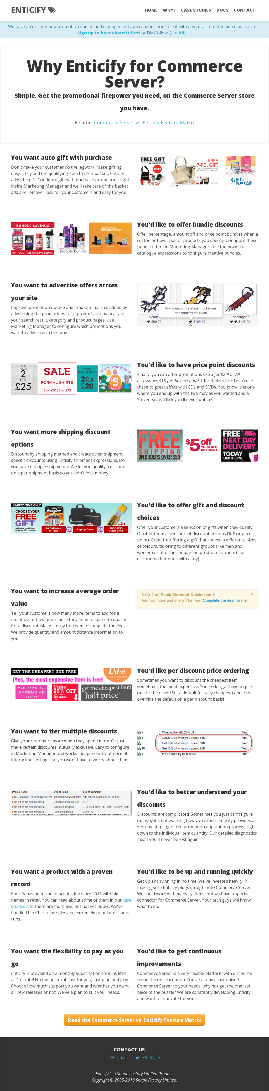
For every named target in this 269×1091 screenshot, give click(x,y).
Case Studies (196, 10)
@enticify (178, 33)
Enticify (33, 9)
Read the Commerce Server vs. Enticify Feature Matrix (134, 1020)
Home (151, 10)
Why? (169, 10)
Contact (244, 10)
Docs (222, 10)
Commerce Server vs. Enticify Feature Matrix (144, 122)
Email (121, 1057)
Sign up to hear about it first (108, 33)
